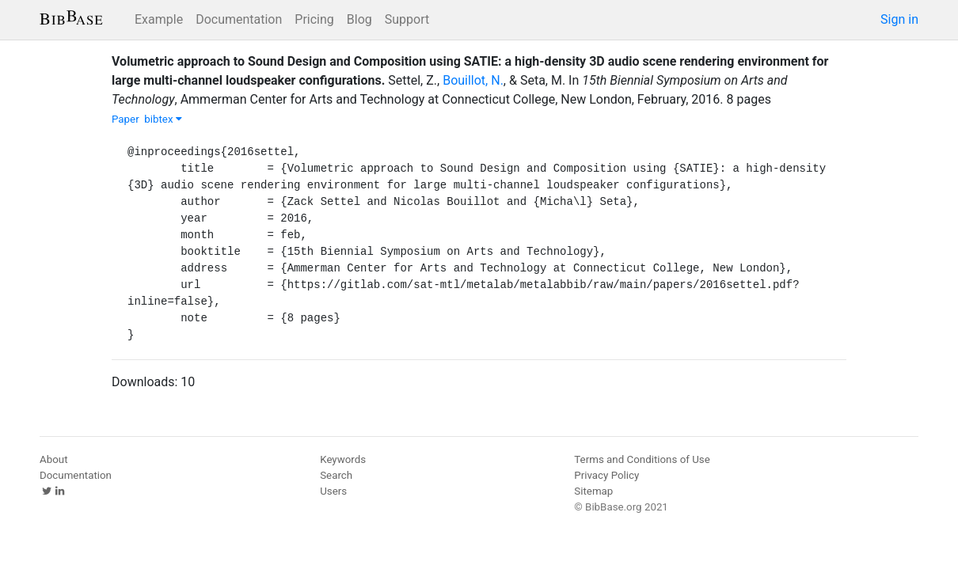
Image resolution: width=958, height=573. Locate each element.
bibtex (163, 119)
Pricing (314, 19)
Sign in (899, 19)
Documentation (239, 19)
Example (159, 19)
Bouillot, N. (473, 80)
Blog (359, 19)
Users (333, 491)
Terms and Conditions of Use (641, 459)
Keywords (343, 459)
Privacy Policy (606, 475)
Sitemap (593, 491)
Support (407, 19)
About (54, 459)
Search (336, 475)
